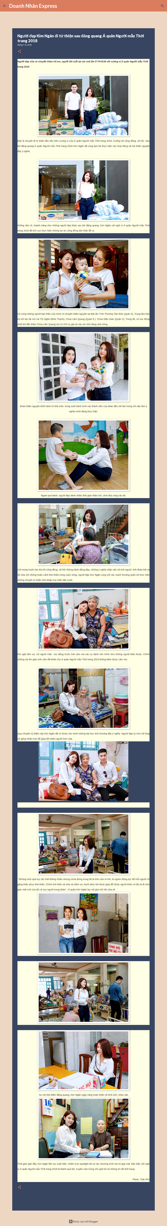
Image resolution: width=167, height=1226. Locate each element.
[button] (19, 51)
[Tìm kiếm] (62, 6)
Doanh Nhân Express (33, 6)
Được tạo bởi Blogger (83, 1221)
